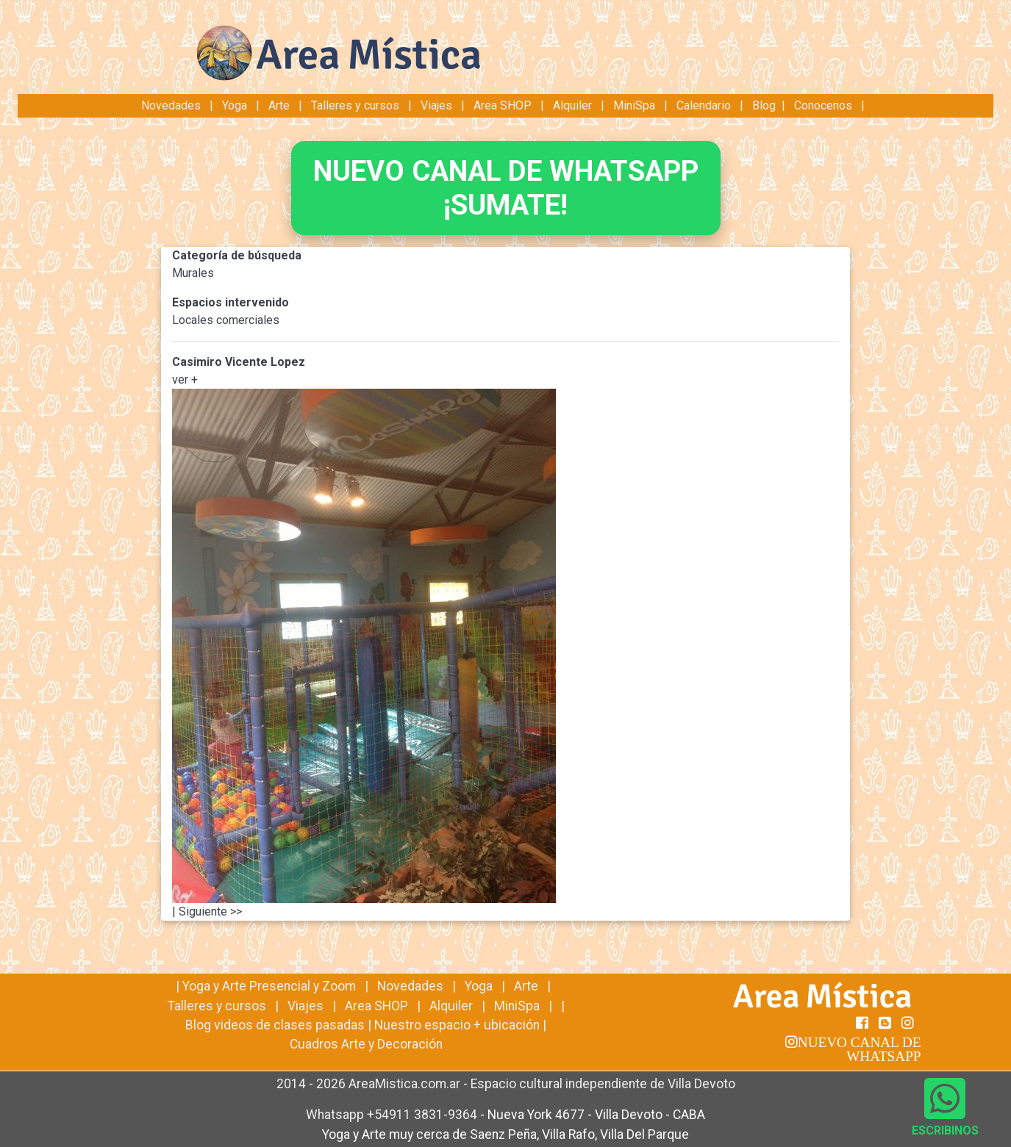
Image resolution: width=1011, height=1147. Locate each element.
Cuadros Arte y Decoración (366, 1044)
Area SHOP (503, 105)
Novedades (172, 105)
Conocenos (823, 105)
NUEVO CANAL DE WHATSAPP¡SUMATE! (506, 187)
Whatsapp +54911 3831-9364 (393, 1114)
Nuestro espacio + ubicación (457, 1025)
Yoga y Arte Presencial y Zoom (269, 986)
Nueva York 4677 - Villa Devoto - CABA (596, 1114)
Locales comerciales (225, 320)
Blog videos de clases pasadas (275, 1025)
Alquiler (572, 105)
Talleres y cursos (355, 105)
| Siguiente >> (207, 911)
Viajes (436, 105)
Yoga (236, 105)
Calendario (703, 105)
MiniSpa (634, 105)
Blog (764, 105)
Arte (279, 105)
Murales (193, 273)
